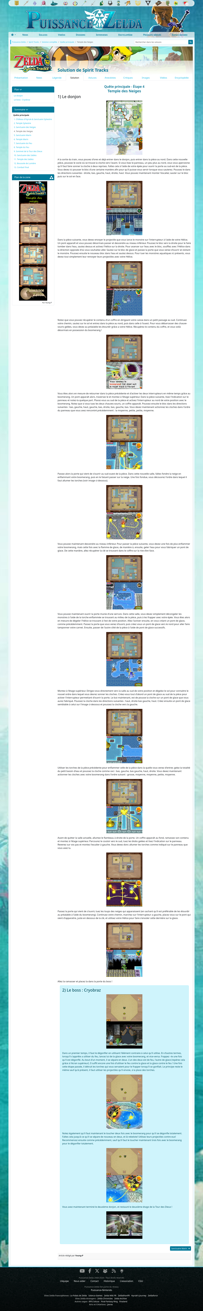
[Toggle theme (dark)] (13, 35)
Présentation (21, 77)
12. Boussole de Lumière (25, 163)
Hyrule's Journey (138, 1295)
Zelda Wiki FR (110, 1295)
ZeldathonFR (124, 1295)
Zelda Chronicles (105, 1298)
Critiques (128, 77)
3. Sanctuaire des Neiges (25, 127)
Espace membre (179, 34)
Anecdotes (110, 77)
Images (146, 77)
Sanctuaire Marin (180, 1248)
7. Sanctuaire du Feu (23, 143)
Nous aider (79, 1281)
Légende (56, 77)
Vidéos (61, 34)
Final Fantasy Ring (109, 1301)
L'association (126, 1281)
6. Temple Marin (21, 139)
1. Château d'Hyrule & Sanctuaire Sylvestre (33, 119)
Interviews (102, 34)
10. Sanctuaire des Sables (25, 155)
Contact (95, 1281)
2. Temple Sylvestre (22, 123)
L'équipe (64, 1281)
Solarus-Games (95, 1295)
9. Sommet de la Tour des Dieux (28, 151)
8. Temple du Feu (21, 147)
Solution (74, 77)
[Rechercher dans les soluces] (161, 42)
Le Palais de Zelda (78, 1295)
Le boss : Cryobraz (22, 99)
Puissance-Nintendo (101, 1290)
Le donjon (18, 95)
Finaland (123, 1301)
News (25, 34)
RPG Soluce (94, 1301)
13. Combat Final (21, 167)
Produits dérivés (152, 34)
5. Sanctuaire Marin (22, 135)
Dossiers (80, 34)
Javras (110, 1304)
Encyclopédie (125, 34)
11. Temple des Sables (24, 159)
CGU (140, 1281)
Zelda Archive (120, 1298)
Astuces (92, 77)
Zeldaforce (153, 1295)
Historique (109, 1281)
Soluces (43, 34)
